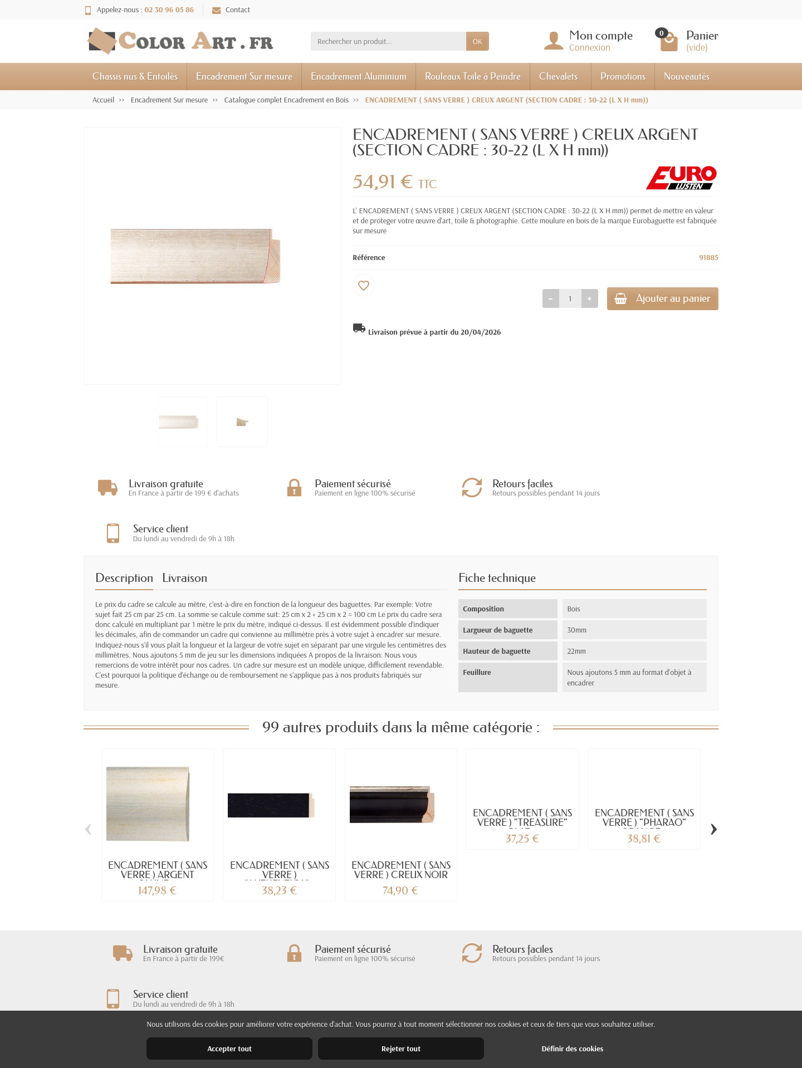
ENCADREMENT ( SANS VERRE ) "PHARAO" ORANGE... (644, 777)
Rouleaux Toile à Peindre (473, 76)
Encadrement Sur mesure (244, 76)
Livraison (184, 533)
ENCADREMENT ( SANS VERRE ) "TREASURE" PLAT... (522, 777)
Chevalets (558, 76)
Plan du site (538, 1005)
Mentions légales (546, 976)
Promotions (622, 76)
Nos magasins (541, 991)
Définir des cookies (572, 1048)
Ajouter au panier (656, 299)
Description (124, 533)
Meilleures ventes (415, 1005)
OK (477, 41)
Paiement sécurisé (282, 1005)
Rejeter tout (401, 1048)
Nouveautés (687, 76)
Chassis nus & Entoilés (135, 76)
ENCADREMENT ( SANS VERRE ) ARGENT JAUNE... (157, 830)
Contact (231, 9)
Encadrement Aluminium (359, 76)
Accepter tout (229, 1048)
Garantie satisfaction (287, 991)
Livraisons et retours (286, 976)
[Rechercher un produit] (388, 41)
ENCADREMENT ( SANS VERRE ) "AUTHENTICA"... (279, 830)
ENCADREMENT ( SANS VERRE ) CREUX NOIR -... (401, 830)
